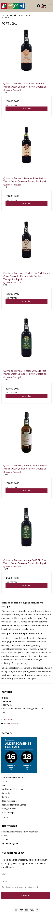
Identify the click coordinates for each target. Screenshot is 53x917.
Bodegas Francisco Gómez (13, 804)
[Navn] (25, 873)
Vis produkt (26, 108)
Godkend (25, 895)
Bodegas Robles (8, 808)
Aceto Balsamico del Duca (13, 777)
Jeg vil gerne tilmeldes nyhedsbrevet (24, 887)
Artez (3, 785)
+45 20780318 (9, 719)
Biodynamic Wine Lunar (12, 789)
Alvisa (4, 781)
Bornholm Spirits (9, 812)
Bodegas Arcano (9, 801)
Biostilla (5, 797)
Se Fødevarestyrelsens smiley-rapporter (19, 831)
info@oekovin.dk (12, 723)
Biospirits (5, 793)
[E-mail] (25, 881)
